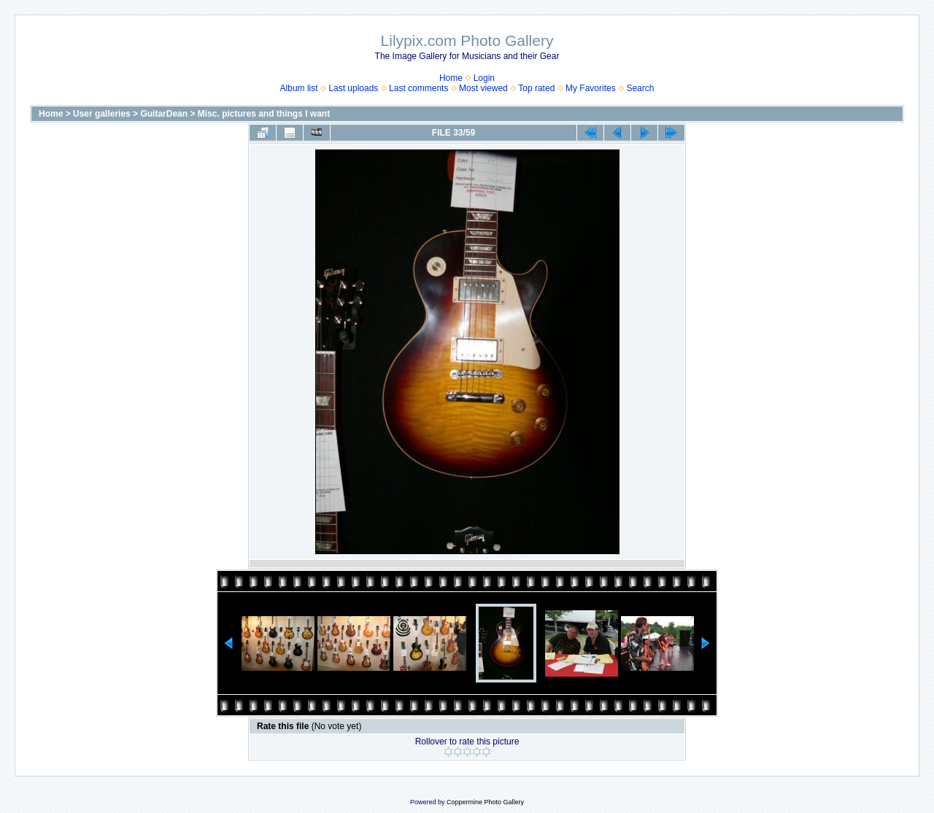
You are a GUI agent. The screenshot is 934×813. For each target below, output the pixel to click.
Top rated (536, 88)
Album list (299, 88)
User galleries (102, 114)
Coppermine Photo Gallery (485, 802)
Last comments (418, 88)
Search (640, 88)
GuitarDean (164, 114)
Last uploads (353, 88)
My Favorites (591, 88)
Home (451, 78)
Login (484, 78)
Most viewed (483, 88)
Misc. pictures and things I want (264, 114)
